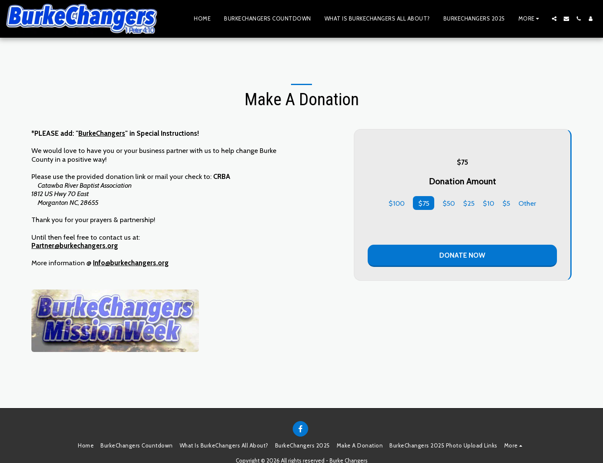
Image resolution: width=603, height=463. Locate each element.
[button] (554, 18)
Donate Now (462, 255)
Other (527, 203)
